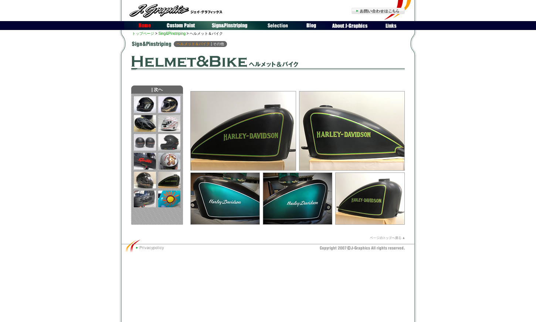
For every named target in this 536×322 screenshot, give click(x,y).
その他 (218, 44)
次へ (158, 89)
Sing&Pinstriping (171, 33)
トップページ (143, 33)
